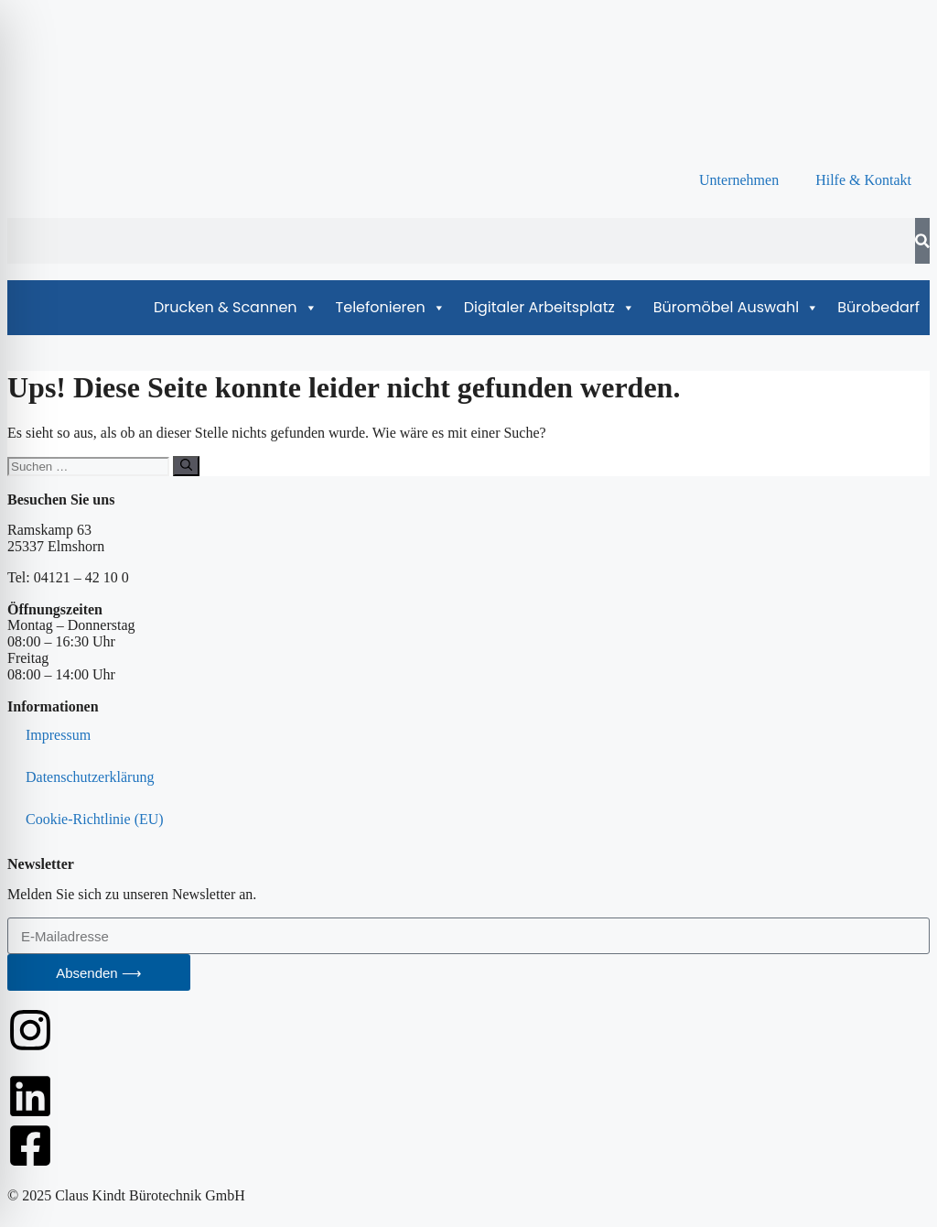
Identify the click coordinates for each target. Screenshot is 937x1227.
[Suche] (922, 241)
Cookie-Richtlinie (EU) (95, 819)
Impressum (58, 735)
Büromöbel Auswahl (736, 307)
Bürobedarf (878, 307)
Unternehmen (739, 180)
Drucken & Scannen (236, 307)
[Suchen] (186, 466)
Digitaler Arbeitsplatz (549, 307)
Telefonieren (391, 307)
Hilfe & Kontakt (863, 180)
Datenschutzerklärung (90, 777)
